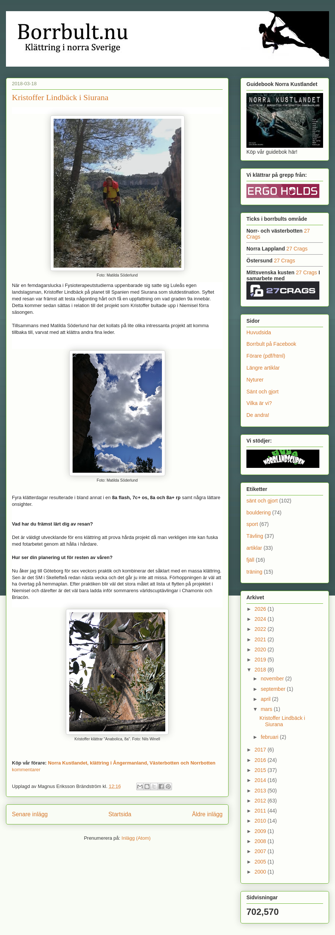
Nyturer (255, 380)
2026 (261, 609)
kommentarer (26, 769)
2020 (261, 649)
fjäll (250, 560)
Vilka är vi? (259, 403)
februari (270, 737)
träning (254, 572)
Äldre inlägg (207, 814)
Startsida (119, 814)
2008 (261, 841)
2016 (261, 760)
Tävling (254, 536)
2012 (261, 801)
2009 (261, 831)
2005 (261, 862)
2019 (261, 660)
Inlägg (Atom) (136, 838)
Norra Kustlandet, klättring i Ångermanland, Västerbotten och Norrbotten (132, 763)
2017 (261, 750)
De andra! (257, 415)
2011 (261, 811)
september (274, 689)
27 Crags (296, 249)
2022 (261, 629)
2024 (261, 619)
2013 (261, 791)
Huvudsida (258, 332)
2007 (261, 851)
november (273, 679)
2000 (261, 872)
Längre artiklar (263, 368)
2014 (261, 780)
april (266, 699)
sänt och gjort (262, 501)
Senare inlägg (30, 814)
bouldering (258, 513)
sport (252, 524)
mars (267, 709)
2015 (261, 770)
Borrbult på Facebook (271, 344)
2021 (261, 639)
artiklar (254, 548)
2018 (261, 670)
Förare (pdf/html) (265, 356)
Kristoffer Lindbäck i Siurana (60, 97)
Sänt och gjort (262, 392)
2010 (261, 821)
